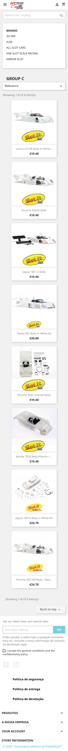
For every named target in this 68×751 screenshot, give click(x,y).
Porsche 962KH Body (34, 210)
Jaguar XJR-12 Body (34, 271)
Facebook (6, 664)
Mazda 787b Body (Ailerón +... (34, 456)
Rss (16, 664)
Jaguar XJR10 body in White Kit (34, 518)
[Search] (34, 15)
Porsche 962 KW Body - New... (34, 579)
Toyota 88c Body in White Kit (34, 333)
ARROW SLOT (14, 59)
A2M (9, 42)
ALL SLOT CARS (16, 47)
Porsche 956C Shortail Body (34, 395)
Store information (17, 740)
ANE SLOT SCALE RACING (22, 53)
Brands (11, 30)
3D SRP (10, 36)
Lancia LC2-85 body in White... (34, 148)
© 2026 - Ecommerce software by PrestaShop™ (32, 746)
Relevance (34, 86)
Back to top (50, 609)
